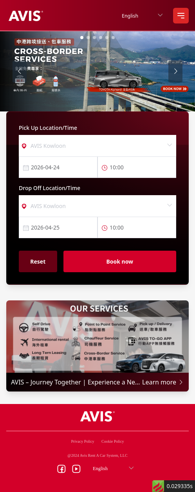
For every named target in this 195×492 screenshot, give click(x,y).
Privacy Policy (82, 441)
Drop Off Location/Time (49, 188)
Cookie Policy (112, 441)
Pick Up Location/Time (48, 127)
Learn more (163, 382)
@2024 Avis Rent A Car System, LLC (97, 455)
